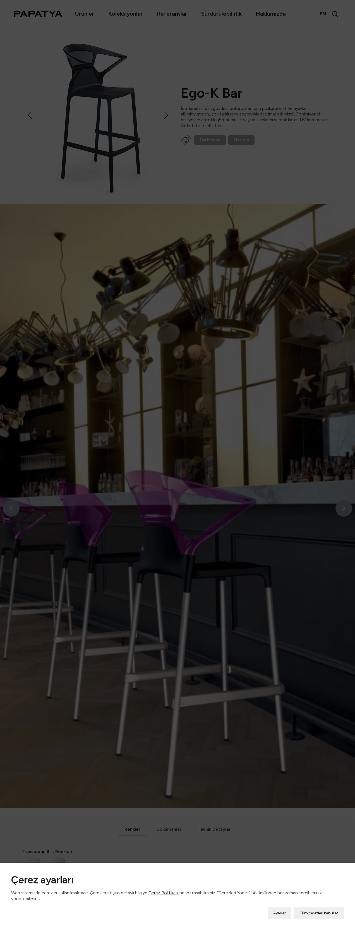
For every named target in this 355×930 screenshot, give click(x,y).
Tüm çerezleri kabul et (319, 901)
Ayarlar (279, 901)
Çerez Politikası (163, 880)
